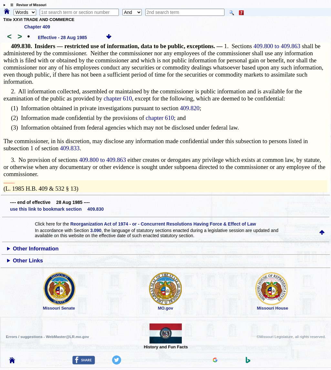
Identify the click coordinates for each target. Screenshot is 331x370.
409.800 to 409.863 (276, 46)
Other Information (36, 249)
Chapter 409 (37, 26)
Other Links (28, 261)
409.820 (190, 108)
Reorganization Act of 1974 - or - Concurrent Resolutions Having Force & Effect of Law (163, 224)
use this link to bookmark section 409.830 (57, 209)
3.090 (95, 230)
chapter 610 (118, 98)
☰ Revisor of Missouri (27, 5)
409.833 (70, 148)
